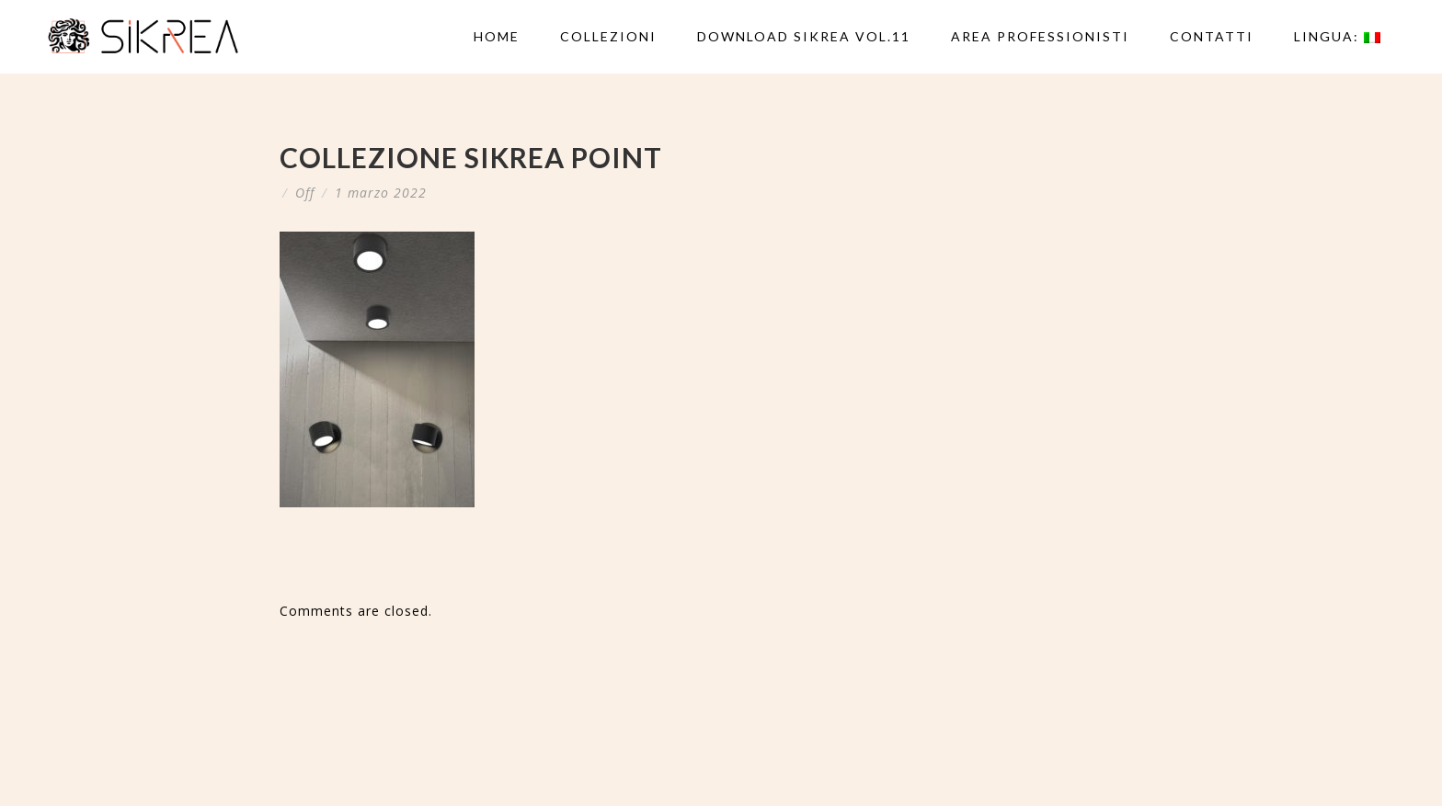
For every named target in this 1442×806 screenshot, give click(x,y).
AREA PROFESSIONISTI (1040, 36)
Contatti (1211, 36)
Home (497, 36)
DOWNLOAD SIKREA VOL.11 (803, 36)
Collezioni (608, 36)
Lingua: (1337, 36)
